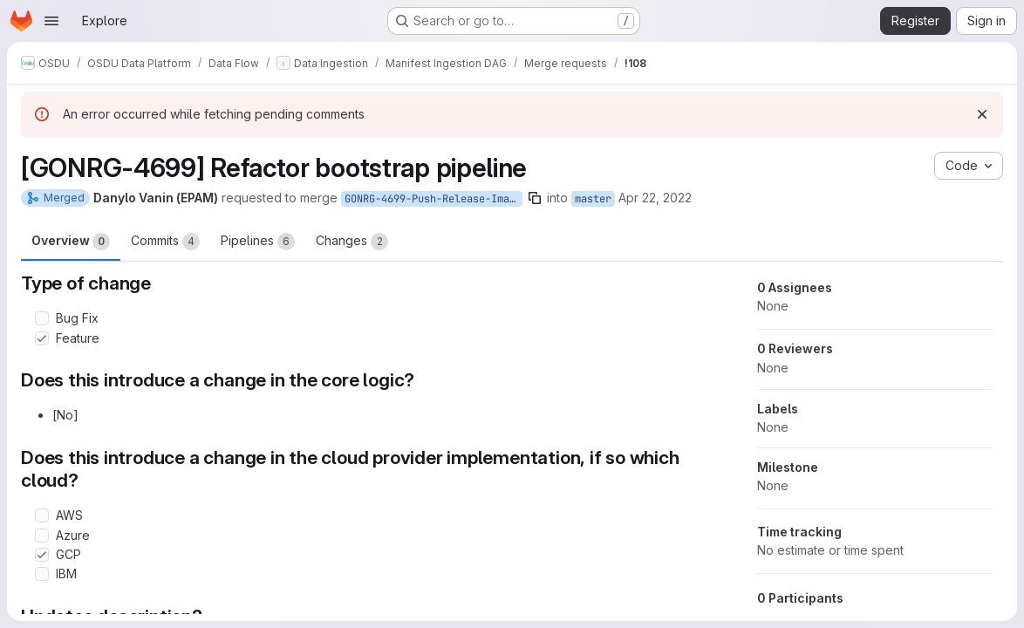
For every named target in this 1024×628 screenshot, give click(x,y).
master (593, 199)
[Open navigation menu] (51, 21)
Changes (352, 241)
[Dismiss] (982, 114)
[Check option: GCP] (42, 555)
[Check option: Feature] (42, 338)
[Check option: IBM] (42, 574)
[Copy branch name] (534, 198)
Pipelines (258, 241)
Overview (70, 241)
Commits (165, 241)
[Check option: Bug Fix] (42, 318)
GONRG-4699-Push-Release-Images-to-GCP (433, 199)
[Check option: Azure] (42, 536)
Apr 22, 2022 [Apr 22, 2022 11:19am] (655, 197)
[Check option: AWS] (42, 515)
